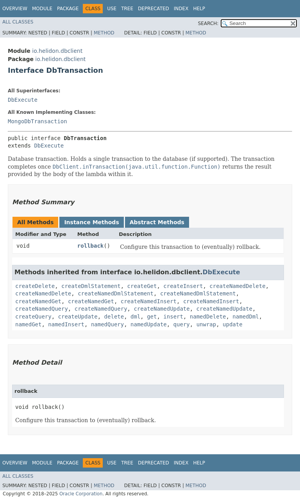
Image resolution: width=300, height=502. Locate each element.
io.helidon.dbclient (57, 51)
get (152, 316)
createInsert (183, 286)
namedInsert (66, 324)
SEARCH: (208, 23)
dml (135, 316)
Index (181, 8)
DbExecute (23, 100)
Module (42, 8)
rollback (90, 246)
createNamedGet (38, 301)
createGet (142, 286)
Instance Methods (91, 222)
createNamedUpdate (161, 309)
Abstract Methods (157, 222)
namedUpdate (148, 324)
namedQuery (107, 324)
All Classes (17, 22)
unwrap (206, 324)
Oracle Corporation (81, 494)
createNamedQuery (41, 309)
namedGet (28, 324)
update (233, 324)
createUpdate (78, 316)
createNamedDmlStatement (116, 293)
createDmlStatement (91, 286)
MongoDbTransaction (37, 121)
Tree (127, 8)
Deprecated (153, 8)
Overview (14, 8)
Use (111, 8)
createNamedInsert (149, 301)
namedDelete (208, 316)
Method (104, 33)
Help (199, 8)
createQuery (33, 316)
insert (173, 316)
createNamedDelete (237, 286)
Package (68, 8)
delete (114, 316)
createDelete (35, 286)
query (181, 324)
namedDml (245, 316)
